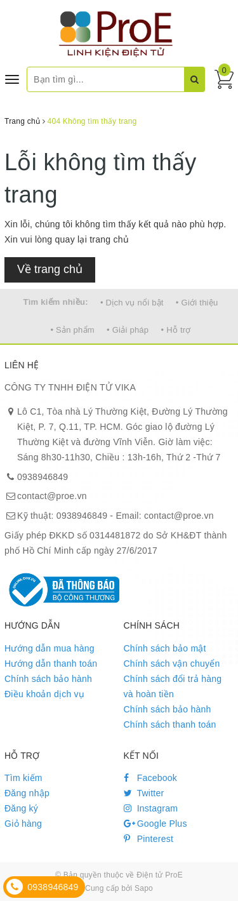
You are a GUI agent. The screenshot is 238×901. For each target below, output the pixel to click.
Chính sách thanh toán (170, 724)
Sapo (144, 888)
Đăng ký (21, 808)
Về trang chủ (50, 269)
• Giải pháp (128, 330)
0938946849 (42, 477)
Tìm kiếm (23, 778)
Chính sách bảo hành (48, 679)
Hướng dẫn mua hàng (49, 648)
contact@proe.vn (52, 496)
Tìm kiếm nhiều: (55, 302)
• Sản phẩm (72, 330)
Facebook (151, 778)
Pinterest (149, 839)
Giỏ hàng (23, 823)
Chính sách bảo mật (165, 648)
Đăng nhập (27, 793)
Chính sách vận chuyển (172, 663)
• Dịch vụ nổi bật (132, 302)
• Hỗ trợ (175, 330)
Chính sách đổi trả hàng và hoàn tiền (173, 686)
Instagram (151, 808)
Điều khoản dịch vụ (44, 694)
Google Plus (155, 823)
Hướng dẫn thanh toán (50, 663)
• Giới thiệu (197, 302)
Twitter (144, 793)
